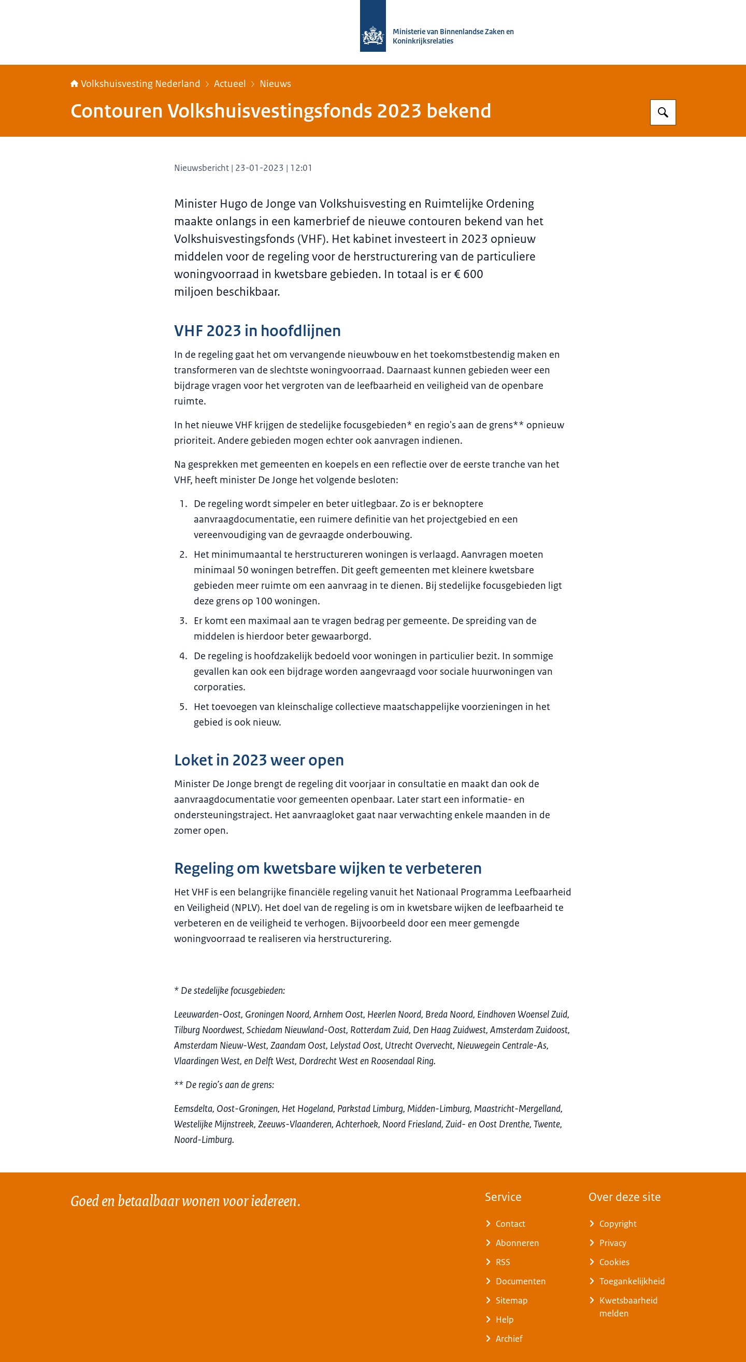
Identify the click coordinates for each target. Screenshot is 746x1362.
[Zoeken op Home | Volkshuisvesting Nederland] (663, 112)
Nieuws (275, 84)
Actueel (230, 84)
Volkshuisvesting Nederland (135, 84)
